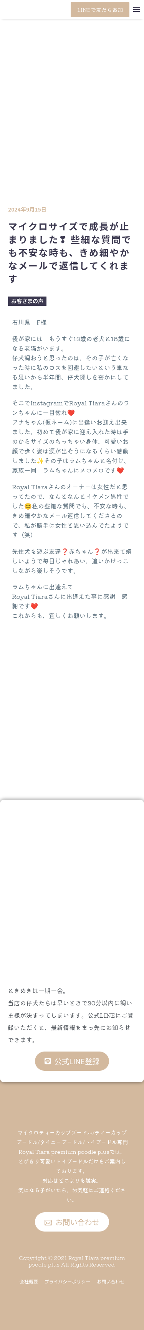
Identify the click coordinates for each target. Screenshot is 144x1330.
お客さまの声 (27, 301)
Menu (136, 9)
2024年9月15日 (27, 209)
